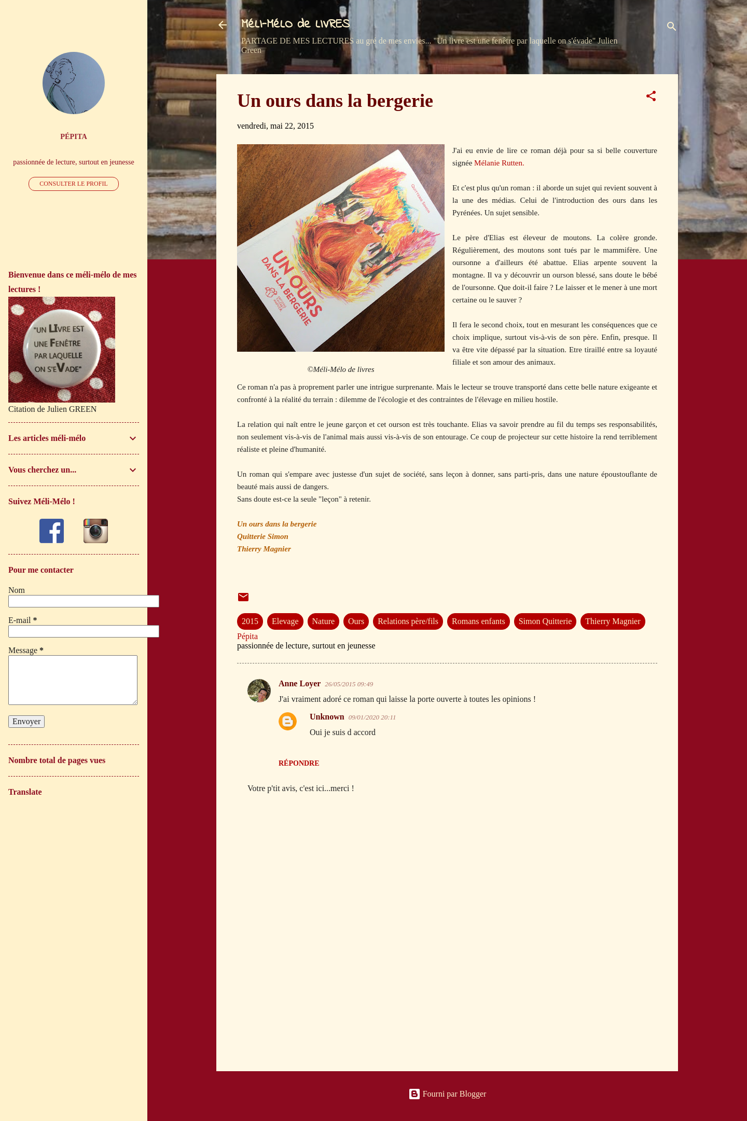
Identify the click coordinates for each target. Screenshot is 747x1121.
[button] (651, 98)
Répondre (299, 763)
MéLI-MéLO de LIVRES (295, 25)
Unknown (327, 716)
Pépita (73, 136)
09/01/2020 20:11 (372, 717)
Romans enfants (478, 621)
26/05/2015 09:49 (349, 684)
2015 (250, 621)
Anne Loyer (300, 683)
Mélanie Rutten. (499, 163)
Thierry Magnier (612, 621)
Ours (356, 621)
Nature (323, 621)
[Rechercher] (672, 28)
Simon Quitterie (545, 621)
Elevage (285, 621)
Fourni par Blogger (447, 1093)
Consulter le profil (73, 183)
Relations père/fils (408, 621)
